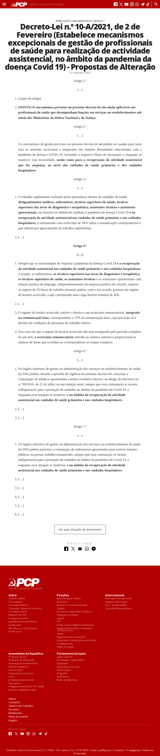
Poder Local (15, 632)
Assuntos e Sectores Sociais (72, 605)
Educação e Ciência (67, 615)
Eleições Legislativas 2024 (22, 690)
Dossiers (14, 709)
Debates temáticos (19, 667)
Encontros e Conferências (23, 628)
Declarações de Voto (68, 667)
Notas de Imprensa (67, 680)
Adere (12, 698)
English (13, 720)
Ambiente (62, 602)
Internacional (114, 595)
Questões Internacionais (118, 608)
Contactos (15, 702)
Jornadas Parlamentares (21, 680)
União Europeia (65, 647)
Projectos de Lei (17, 657)
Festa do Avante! (18, 716)
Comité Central (17, 598)
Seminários (63, 677)
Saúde (60, 634)
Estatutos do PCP (18, 615)
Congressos (15, 625)
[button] (4, 4)
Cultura (61, 608)
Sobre (13, 595)
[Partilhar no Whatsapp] (87, 549)
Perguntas (62, 673)
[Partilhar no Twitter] (73, 549)
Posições (63, 595)
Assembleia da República (26, 653)
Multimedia (15, 713)
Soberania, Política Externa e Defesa (76, 640)
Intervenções (16, 670)
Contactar (118, 750)
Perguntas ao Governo (21, 673)
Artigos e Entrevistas (116, 602)
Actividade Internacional (118, 598)
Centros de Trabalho (21, 706)
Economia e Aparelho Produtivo (74, 612)
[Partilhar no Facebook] (66, 549)
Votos (12, 677)
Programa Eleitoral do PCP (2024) (26, 686)
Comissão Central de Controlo (25, 608)
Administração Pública (69, 598)
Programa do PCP (18, 618)
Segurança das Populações (71, 637)
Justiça (60, 618)
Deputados (14, 683)
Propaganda (133, 750)
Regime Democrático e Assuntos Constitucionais (74, 629)
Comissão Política (18, 605)
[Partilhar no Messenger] (94, 549)
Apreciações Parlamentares (23, 663)
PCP (59, 622)
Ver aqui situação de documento (80, 529)
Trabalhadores (65, 644)
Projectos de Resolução (21, 660)
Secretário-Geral (18, 612)
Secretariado (16, 602)
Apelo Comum (65, 657)
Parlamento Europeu (71, 653)
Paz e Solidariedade (116, 605)
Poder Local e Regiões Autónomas (75, 625)
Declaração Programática (70, 660)
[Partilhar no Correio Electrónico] (80, 549)
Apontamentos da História (23, 622)
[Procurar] (155, 4)
